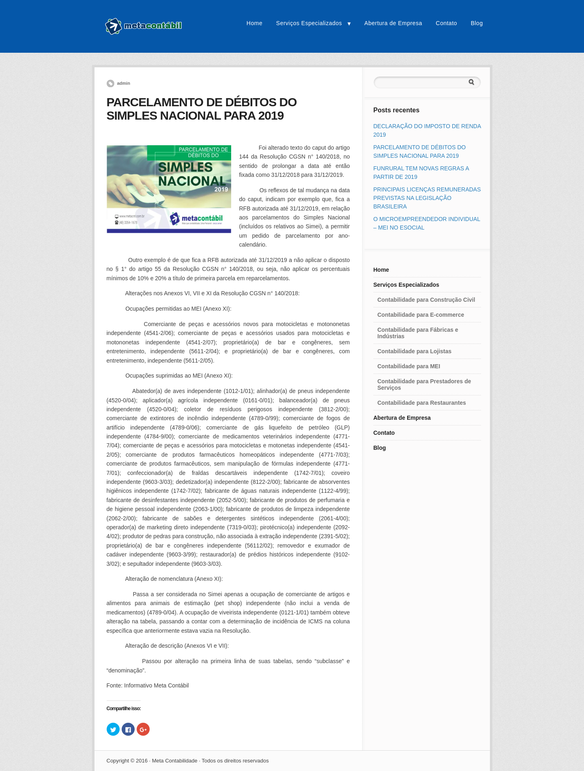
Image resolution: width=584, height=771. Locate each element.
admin (123, 83)
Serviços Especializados (309, 23)
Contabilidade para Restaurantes (422, 402)
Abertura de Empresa (393, 23)
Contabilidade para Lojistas (415, 351)
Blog (477, 23)
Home (254, 23)
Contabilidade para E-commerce (421, 314)
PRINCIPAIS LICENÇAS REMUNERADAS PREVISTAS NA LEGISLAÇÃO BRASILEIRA (427, 198)
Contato (446, 23)
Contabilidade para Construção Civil (426, 299)
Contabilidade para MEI (409, 366)
